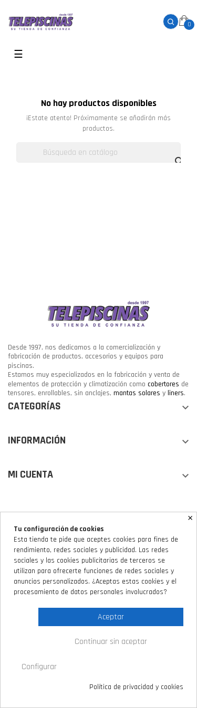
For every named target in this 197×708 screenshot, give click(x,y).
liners (176, 393)
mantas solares (136, 393)
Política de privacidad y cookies (136, 687)
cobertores (163, 384)
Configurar (39, 666)
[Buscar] (98, 152)
